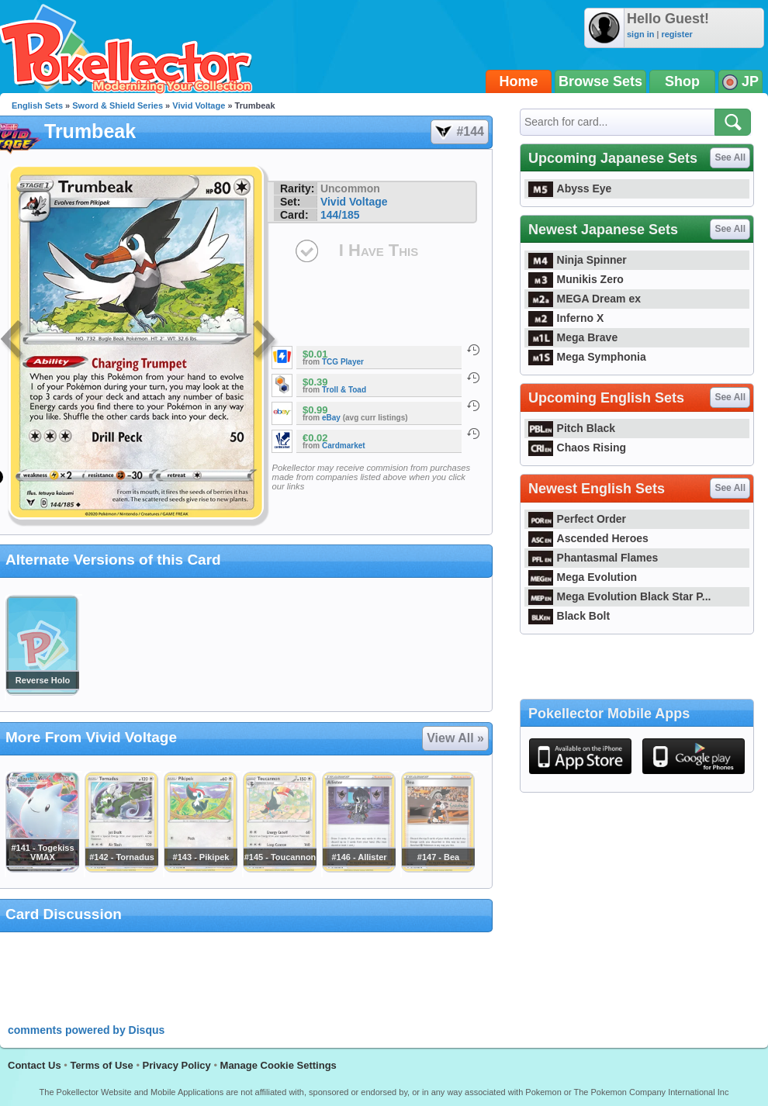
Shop (682, 81)
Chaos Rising (577, 447)
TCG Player (343, 362)
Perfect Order (577, 519)
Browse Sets (600, 81)
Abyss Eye (569, 188)
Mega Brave (573, 337)
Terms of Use (101, 1065)
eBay (331, 417)
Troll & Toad (344, 389)
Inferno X (566, 318)
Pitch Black (571, 428)
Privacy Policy (177, 1065)
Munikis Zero (576, 279)
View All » (455, 738)
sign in (640, 34)
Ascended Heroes (588, 538)
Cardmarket (343, 445)
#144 (459, 131)
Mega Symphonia (587, 357)
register (676, 34)
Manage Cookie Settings (278, 1065)
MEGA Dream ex (584, 298)
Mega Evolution (582, 577)
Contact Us (34, 1065)
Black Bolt (569, 616)
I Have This (378, 250)
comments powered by (86, 1030)
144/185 (340, 215)
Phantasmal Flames (593, 557)
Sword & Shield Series (117, 105)
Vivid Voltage (198, 105)
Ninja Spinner (577, 260)
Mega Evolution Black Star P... (619, 596)
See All (730, 157)
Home (519, 81)
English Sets (37, 105)
